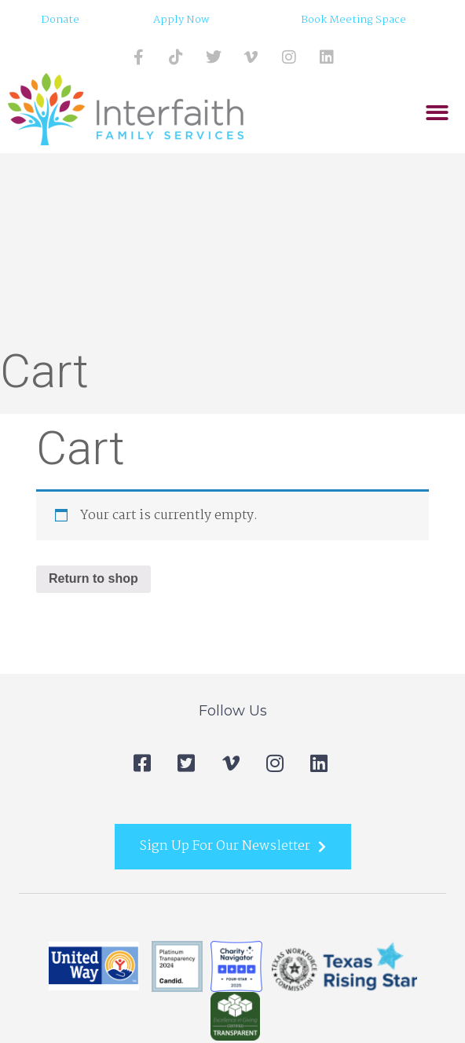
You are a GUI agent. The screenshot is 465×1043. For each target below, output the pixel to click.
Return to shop (93, 578)
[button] (437, 113)
